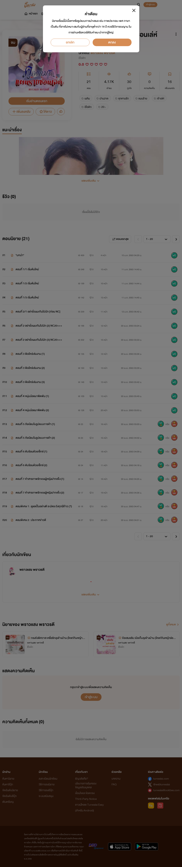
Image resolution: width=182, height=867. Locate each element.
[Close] (134, 10)
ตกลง (112, 42)
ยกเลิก (70, 42)
